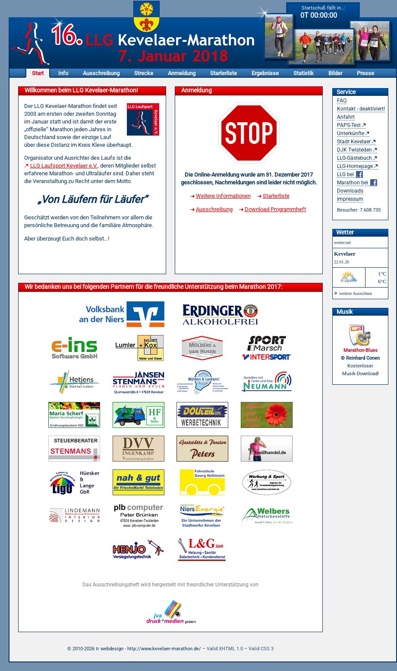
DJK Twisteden (354, 150)
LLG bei (350, 174)
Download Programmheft (275, 209)
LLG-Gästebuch (354, 158)
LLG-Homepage (355, 166)
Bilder (335, 73)
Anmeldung (181, 73)
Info (63, 73)
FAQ (342, 101)
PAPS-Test (349, 125)
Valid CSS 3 (261, 649)
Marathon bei (357, 183)
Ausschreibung (101, 73)
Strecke (143, 73)
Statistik (303, 73)
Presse (365, 73)
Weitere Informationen (223, 196)
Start (38, 73)
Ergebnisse (265, 73)
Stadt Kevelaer (354, 142)
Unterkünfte (350, 133)
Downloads (350, 191)
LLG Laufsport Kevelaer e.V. (64, 165)
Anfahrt (346, 117)
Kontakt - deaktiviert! (361, 109)
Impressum (350, 199)
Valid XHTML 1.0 (225, 649)
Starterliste (223, 73)
